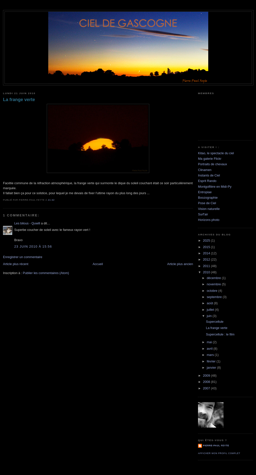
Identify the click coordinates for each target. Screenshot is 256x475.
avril (210, 348)
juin (209, 316)
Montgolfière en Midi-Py (215, 186)
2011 (207, 266)
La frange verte (19, 99)
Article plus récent (15, 264)
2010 (207, 272)
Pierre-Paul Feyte (216, 445)
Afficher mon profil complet (219, 453)
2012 (207, 259)
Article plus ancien (180, 264)
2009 (207, 375)
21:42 (51, 200)
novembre (214, 284)
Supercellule (215, 321)
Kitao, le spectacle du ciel (216, 153)
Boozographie (208, 197)
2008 (207, 382)
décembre (214, 278)
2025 (207, 240)
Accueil (97, 264)
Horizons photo (209, 220)
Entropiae (205, 192)
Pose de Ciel (207, 203)
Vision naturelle (209, 209)
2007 (207, 388)
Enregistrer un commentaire (22, 257)
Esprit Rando (207, 181)
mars (211, 355)
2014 (207, 253)
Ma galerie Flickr (209, 158)
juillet (211, 310)
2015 (207, 247)
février (211, 361)
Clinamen (205, 170)
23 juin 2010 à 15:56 (33, 246)
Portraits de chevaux (212, 164)
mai (210, 342)
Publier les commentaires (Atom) (46, 273)
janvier (212, 367)
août (210, 303)
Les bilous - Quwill (27, 223)
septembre (215, 297)
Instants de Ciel (209, 175)
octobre (212, 291)
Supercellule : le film (220, 334)
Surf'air (203, 214)
